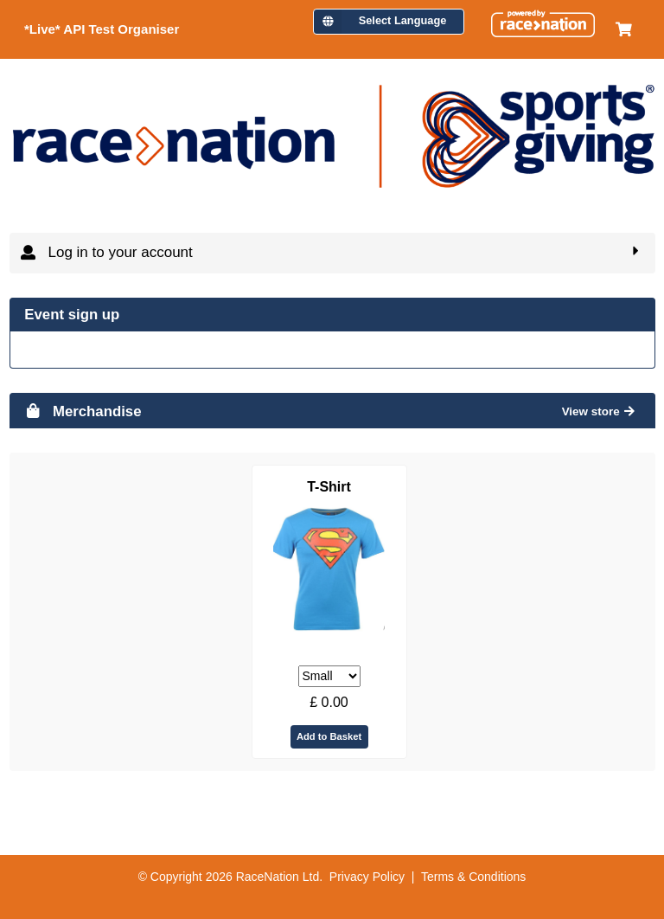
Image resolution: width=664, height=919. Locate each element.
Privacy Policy (367, 877)
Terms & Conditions (473, 877)
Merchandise (82, 411)
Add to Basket (329, 736)
